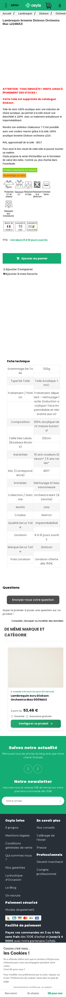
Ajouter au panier (32, 258)
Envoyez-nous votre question (33, 600)
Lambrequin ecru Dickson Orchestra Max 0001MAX (30, 698)
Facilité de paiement (23, 925)
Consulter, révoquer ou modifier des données (37, 620)
